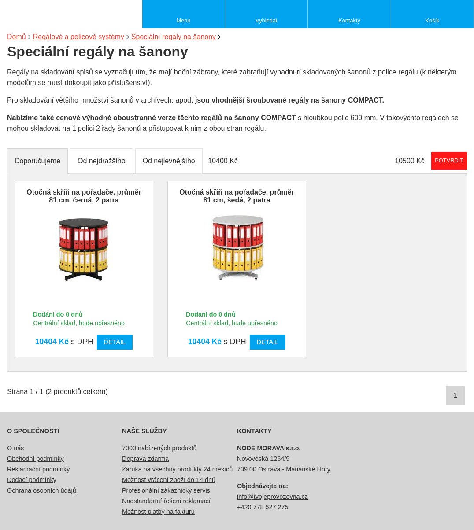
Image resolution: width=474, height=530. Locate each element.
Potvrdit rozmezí (449, 160)
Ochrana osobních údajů (41, 490)
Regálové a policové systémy (78, 36)
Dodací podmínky (31, 479)
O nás (15, 448)
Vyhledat (266, 20)
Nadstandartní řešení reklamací (166, 500)
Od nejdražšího (102, 161)
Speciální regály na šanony (173, 36)
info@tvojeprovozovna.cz (272, 496)
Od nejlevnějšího (169, 161)
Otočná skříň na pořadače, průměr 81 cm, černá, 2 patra (83, 196)
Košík (432, 20)
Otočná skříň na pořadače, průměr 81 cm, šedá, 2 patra (236, 196)
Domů (16, 36)
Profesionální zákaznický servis (166, 490)
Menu (183, 20)
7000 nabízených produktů (159, 448)
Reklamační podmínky (38, 469)
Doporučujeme (37, 161)
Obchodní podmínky (35, 458)
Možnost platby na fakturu (158, 511)
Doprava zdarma (145, 458)
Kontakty (349, 20)
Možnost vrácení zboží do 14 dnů (168, 479)
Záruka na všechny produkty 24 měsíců (177, 469)
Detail (115, 342)
